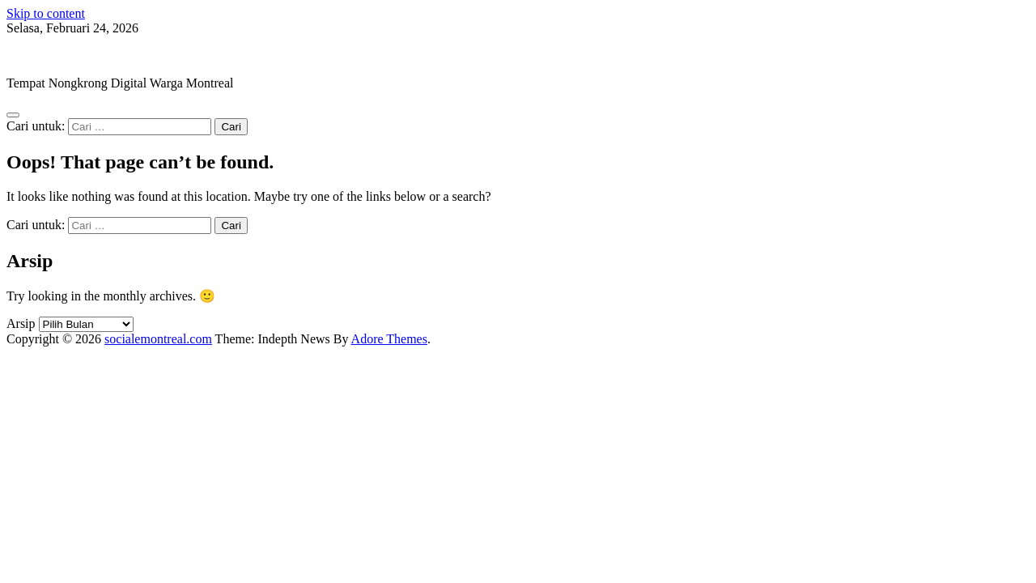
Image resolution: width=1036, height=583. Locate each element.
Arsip (21, 323)
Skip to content (45, 13)
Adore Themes (389, 339)
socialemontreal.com (60, 55)
